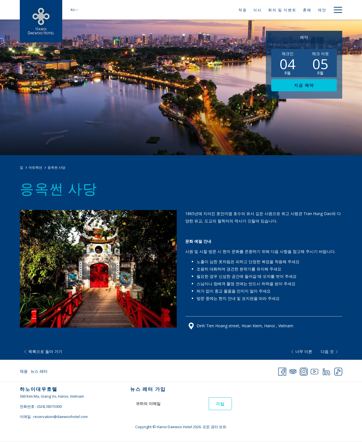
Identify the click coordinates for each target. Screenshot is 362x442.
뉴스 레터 (39, 371)
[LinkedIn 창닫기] (326, 370)
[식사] (257, 10)
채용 (24, 371)
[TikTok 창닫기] (338, 370)
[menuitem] (24, 371)
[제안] (321, 10)
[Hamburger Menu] (335, 10)
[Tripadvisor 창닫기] (293, 370)
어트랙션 (35, 167)
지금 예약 (304, 85)
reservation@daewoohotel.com (60, 416)
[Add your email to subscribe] (169, 403)
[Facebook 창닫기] (282, 370)
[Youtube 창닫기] (314, 370)
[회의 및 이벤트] (282, 10)
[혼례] (307, 10)
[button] (287, 63)
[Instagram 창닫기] (304, 370)
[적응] (242, 10)
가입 (220, 403)
